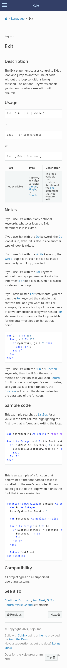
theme (42, 635)
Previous (14, 615)
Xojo (36, 5)
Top (51, 657)
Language (17, 18)
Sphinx (22, 635)
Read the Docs (18, 639)
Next (55, 615)
